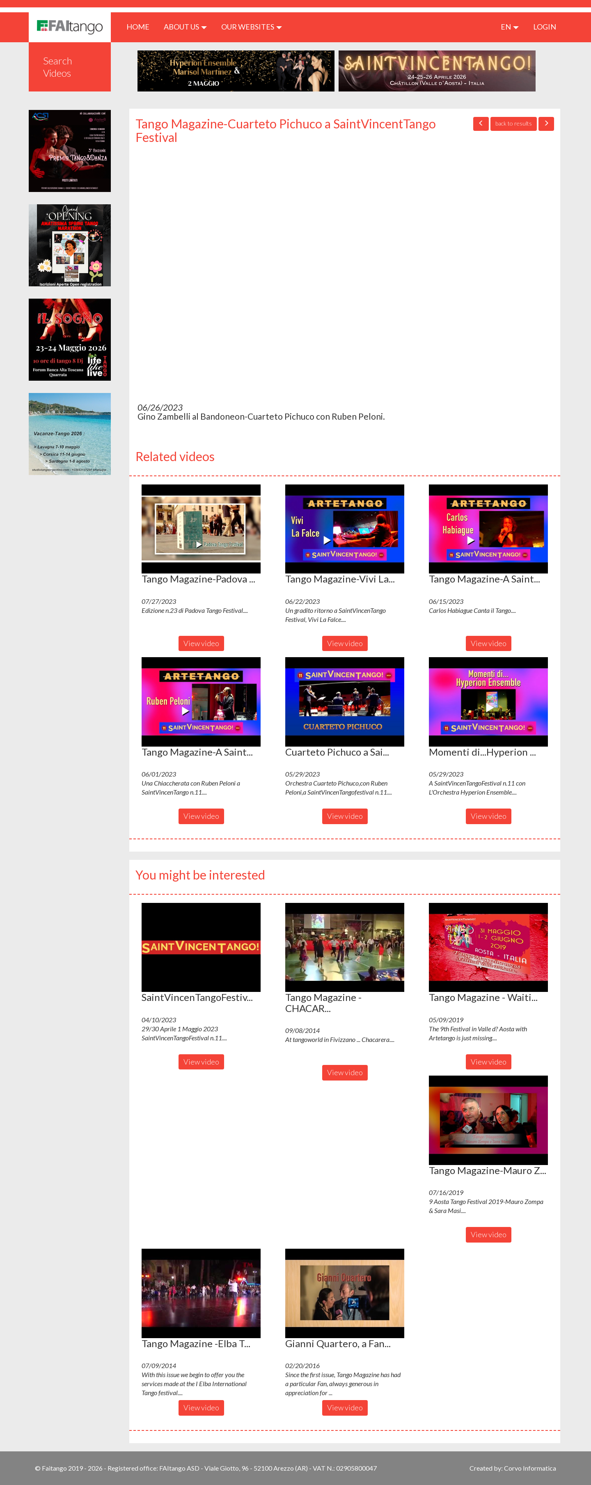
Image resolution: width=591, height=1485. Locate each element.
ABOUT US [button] (185, 26)
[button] (201, 529)
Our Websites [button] (251, 26)
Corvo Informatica (530, 1468)
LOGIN (544, 26)
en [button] (510, 26)
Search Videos (57, 67)
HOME (141, 26)
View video (201, 643)
